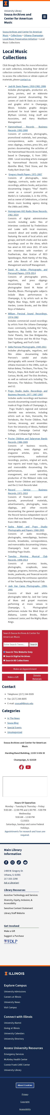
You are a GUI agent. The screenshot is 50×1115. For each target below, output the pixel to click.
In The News (13, 718)
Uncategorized (14, 732)
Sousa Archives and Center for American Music (18, 19)
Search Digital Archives (18, 656)
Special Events (14, 727)
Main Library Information (13, 852)
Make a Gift (13, 677)
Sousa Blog (13, 723)
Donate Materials (37, 677)
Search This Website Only (19, 652)
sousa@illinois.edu (24, 703)
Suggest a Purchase (14, 936)
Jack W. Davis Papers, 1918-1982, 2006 (27, 86)
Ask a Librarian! (11, 882)
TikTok (19, 862)
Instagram (12, 862)
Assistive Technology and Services (21, 895)
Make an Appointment (25, 669)
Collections (16, 35)
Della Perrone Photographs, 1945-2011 (27, 347)
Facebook (6, 862)
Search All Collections (17, 660)
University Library (12, 11)
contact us (25, 79)
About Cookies (25, 1085)
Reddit (25, 862)
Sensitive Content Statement (18, 908)
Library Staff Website (14, 913)
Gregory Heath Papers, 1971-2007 (25, 174)
